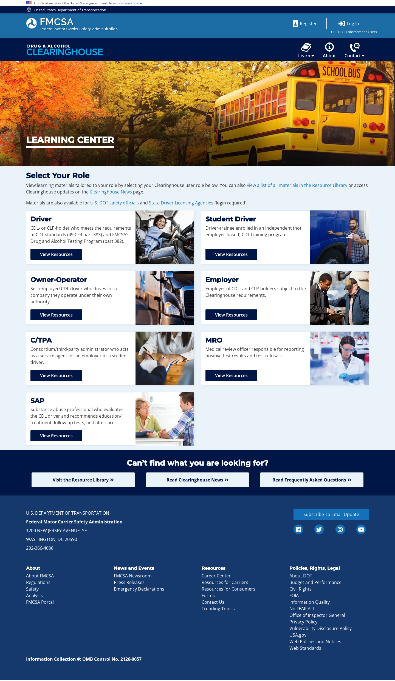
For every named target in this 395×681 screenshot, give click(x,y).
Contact (355, 50)
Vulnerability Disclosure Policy (320, 629)
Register (308, 24)
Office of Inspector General (317, 616)
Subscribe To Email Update (331, 515)
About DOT (300, 577)
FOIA (294, 597)
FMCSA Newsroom (133, 577)
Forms (208, 597)
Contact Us (213, 603)
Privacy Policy (303, 623)
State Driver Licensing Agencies (181, 204)
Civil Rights (300, 590)
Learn (306, 50)
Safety (32, 590)
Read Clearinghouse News (195, 481)
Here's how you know (123, 3)
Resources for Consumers (228, 590)
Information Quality (309, 603)
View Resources (56, 255)
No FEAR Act (301, 610)
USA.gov (297, 636)
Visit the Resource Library (81, 481)
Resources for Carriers (225, 583)
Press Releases (129, 583)
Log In (353, 24)
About (329, 50)
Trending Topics (218, 610)
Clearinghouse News (111, 193)
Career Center (216, 577)
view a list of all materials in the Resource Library (297, 186)
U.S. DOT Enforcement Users (349, 31)
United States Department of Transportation (66, 9)
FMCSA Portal (40, 603)
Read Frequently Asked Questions (309, 481)
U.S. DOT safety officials (114, 204)
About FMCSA (40, 577)
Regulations (38, 583)
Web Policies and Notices (315, 643)
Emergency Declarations (139, 590)
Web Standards (305, 649)
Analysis (34, 597)
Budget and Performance (315, 583)
